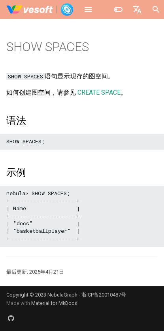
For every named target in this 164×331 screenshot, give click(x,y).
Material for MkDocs (54, 303)
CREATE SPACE (99, 92)
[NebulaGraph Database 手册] (40, 9)
